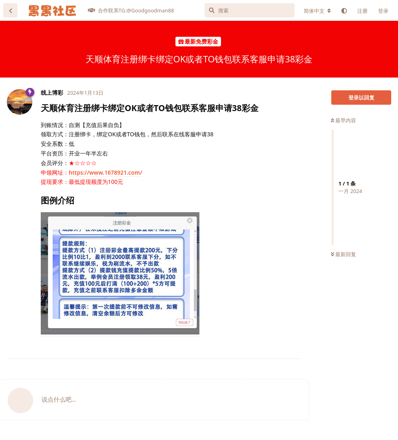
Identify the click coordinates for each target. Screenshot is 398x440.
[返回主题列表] (10, 10)
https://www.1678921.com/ (105, 172)
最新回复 (343, 254)
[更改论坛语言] (317, 11)
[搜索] (250, 10)
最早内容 (343, 120)
